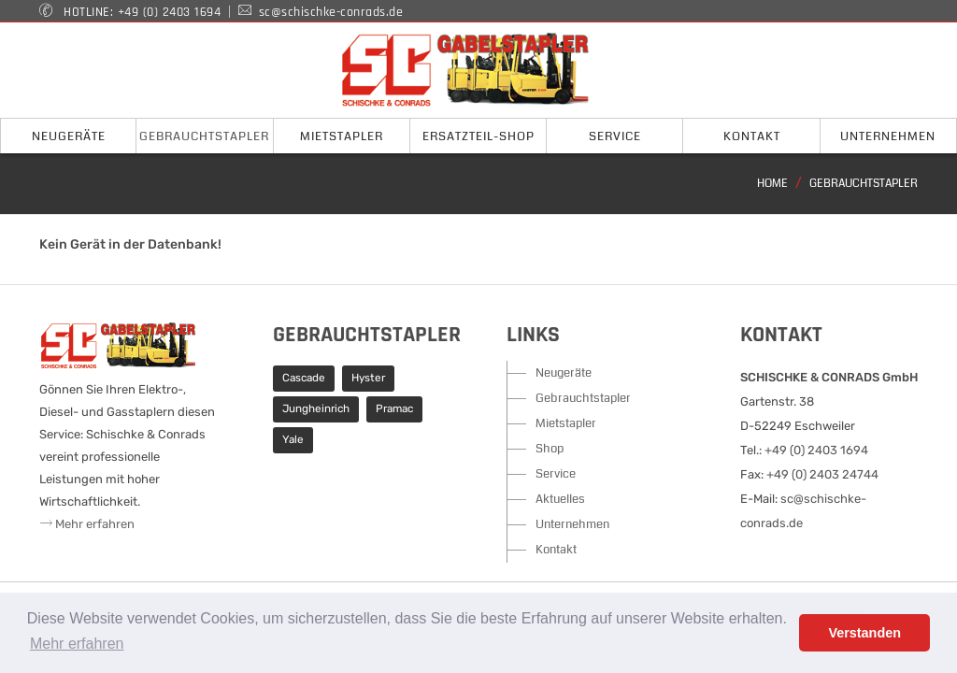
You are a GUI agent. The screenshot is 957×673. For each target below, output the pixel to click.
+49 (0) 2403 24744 (822, 474)
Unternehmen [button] (888, 136)
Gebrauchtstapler (863, 184)
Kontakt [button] (751, 136)
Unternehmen (572, 524)
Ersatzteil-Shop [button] (478, 136)
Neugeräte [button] (69, 136)
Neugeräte (564, 373)
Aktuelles (560, 499)
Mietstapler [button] (341, 136)
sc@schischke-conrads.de (331, 12)
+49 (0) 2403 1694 (169, 12)
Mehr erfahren (87, 524)
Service (556, 473)
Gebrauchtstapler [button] (204, 136)
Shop (550, 448)
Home (772, 184)
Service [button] (615, 136)
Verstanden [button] (864, 632)
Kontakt (556, 549)
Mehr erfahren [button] (77, 644)
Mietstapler (566, 423)
